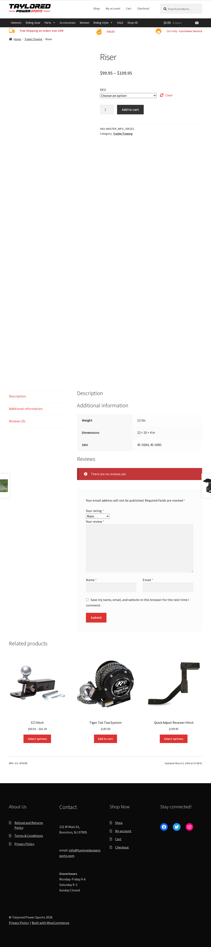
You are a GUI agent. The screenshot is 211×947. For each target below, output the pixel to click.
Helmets (16, 23)
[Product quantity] (107, 110)
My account (113, 8)
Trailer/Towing (33, 39)
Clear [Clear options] (169, 95)
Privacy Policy (24, 844)
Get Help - (184, 31)
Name (91, 580)
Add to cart (130, 109)
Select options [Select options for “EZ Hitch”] (37, 739)
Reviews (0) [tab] (17, 421)
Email (148, 580)
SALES (111, 31)
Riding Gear (33, 23)
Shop (96, 8)
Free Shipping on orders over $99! (41, 31)
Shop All (132, 23)
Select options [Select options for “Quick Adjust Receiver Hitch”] (173, 739)
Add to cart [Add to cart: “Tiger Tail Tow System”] (105, 739)
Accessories (68, 23)
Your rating (95, 511)
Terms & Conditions (28, 835)
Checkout (143, 8)
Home (17, 39)
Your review (95, 521)
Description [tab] (17, 396)
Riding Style (103, 22)
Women (84, 23)
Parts (50, 22)
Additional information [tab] (26, 408)
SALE (120, 23)
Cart (128, 8)
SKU (103, 90)
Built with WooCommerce (50, 923)
